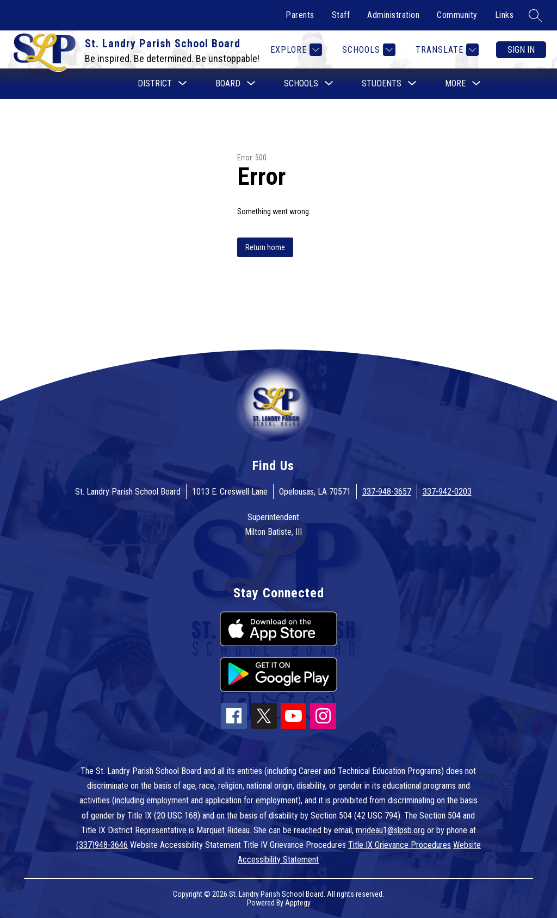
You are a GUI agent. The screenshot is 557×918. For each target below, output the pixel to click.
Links (504, 15)
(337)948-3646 (102, 845)
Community (457, 15)
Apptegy (298, 902)
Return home (265, 247)
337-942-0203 (447, 491)
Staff (341, 15)
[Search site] (535, 15)
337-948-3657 (386, 491)
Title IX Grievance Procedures (399, 845)
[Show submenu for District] (155, 83)
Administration (393, 15)
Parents (300, 15)
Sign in (521, 50)
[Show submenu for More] (455, 83)
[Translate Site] (446, 50)
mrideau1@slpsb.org (390, 830)
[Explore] (295, 50)
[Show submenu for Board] (227, 83)
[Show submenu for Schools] (301, 83)
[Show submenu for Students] (381, 83)
